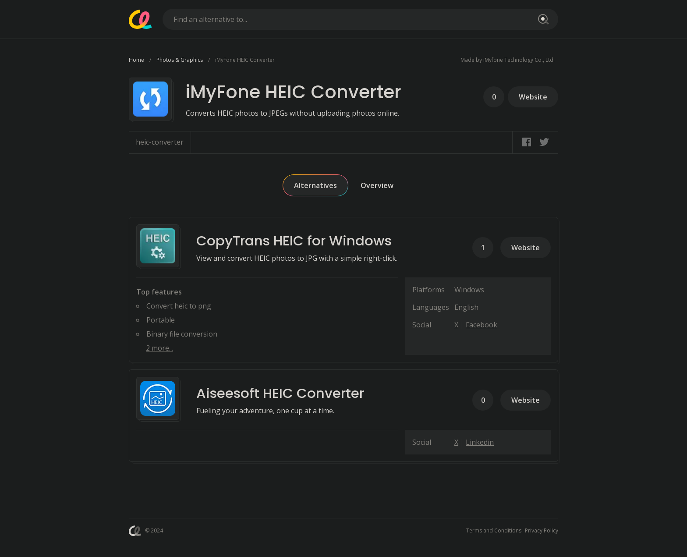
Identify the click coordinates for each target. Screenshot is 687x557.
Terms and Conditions (493, 530)
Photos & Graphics (179, 60)
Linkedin (480, 442)
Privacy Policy (541, 530)
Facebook (481, 325)
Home (136, 60)
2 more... (159, 348)
